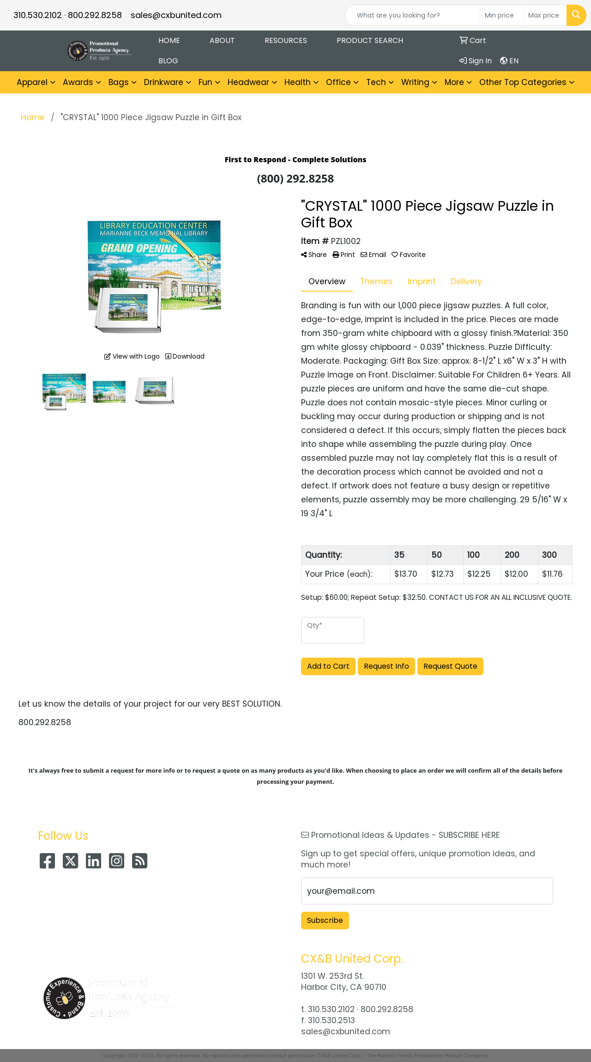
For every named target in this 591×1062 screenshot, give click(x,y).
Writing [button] (415, 82)
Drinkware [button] (163, 82)
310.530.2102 (37, 15)
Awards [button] (78, 82)
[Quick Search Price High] (545, 15)
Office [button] (338, 82)
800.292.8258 (95, 15)
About (222, 40)
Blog (168, 60)
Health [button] (297, 82)
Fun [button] (205, 82)
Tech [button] (376, 82)
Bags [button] (119, 82)
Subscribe (325, 920)
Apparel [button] (32, 82)
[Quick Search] (412, 15)
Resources (286, 40)
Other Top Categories (523, 82)
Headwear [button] (248, 82)
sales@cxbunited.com (176, 15)
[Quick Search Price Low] (502, 15)
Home (169, 40)
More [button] (454, 82)
